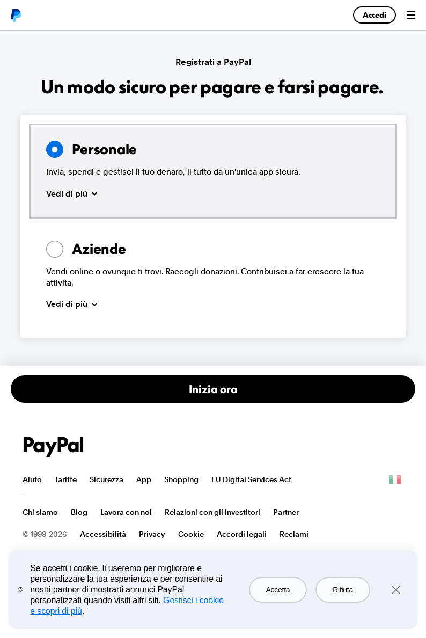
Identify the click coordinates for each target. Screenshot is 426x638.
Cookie (191, 534)
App (143, 479)
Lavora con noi (126, 512)
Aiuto (32, 479)
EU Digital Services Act (251, 479)
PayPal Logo (54, 447)
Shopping (181, 479)
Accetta (278, 590)
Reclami (294, 534)
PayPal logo (16, 15)
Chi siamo (40, 512)
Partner (286, 512)
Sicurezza (106, 479)
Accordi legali (242, 534)
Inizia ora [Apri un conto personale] (213, 388)
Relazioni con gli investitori (212, 512)
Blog (79, 512)
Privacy (152, 534)
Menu (411, 15)
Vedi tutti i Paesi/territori (394, 480)
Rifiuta (343, 590)
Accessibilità (103, 534)
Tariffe (66, 479)
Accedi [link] (374, 14)
